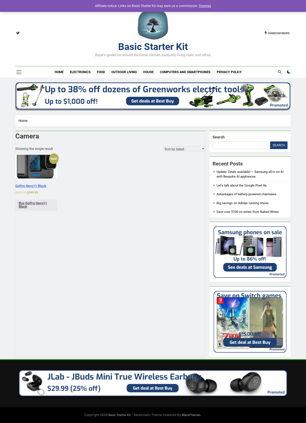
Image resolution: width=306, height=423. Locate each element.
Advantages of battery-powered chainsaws (246, 194)
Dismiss (205, 6)
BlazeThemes (191, 415)
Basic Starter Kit (153, 46)
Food (101, 72)
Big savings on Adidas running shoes (243, 203)
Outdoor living (124, 72)
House (148, 72)
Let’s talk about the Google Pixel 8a (241, 185)
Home (59, 72)
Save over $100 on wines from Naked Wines (248, 212)
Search (218, 137)
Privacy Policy (229, 72)
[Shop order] (184, 148)
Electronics (80, 72)
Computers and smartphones (185, 72)
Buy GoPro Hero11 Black (33, 205)
